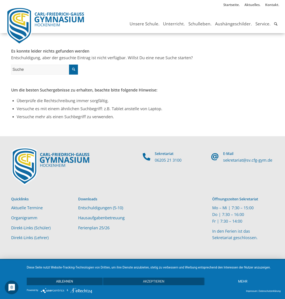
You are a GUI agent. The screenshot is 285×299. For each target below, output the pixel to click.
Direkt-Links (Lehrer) (30, 237)
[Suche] (275, 19)
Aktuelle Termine (27, 207)
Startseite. (231, 4)
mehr (242, 281)
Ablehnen (64, 281)
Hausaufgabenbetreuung (101, 217)
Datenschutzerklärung (270, 291)
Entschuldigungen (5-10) (100, 207)
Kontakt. (272, 4)
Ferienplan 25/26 (94, 227)
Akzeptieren (153, 281)
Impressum (251, 291)
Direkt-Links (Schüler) (31, 227)
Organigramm (24, 217)
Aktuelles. (252, 4)
